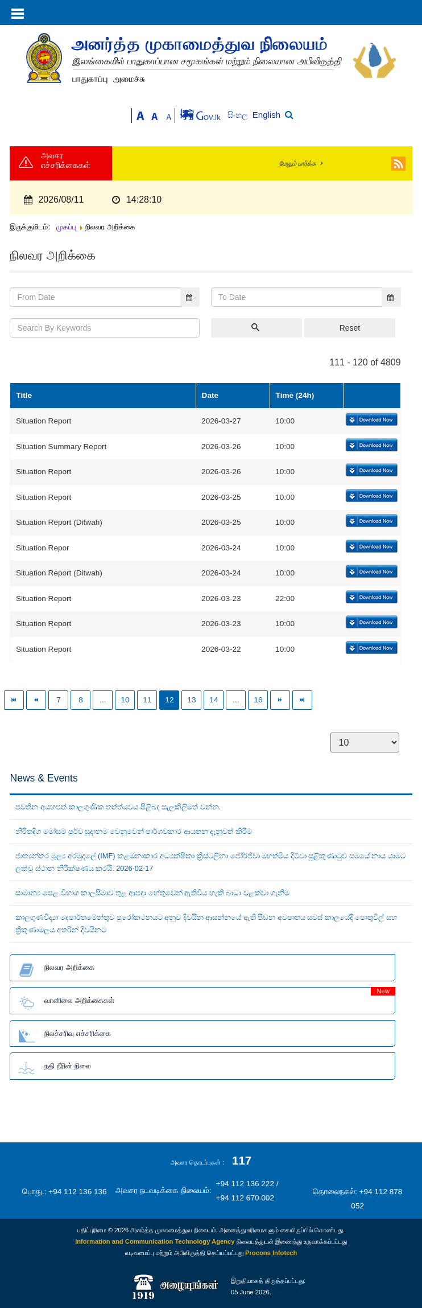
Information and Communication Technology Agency (154, 1241)
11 (147, 700)
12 (169, 700)
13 (191, 700)
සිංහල (238, 115)
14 (213, 700)
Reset (350, 327)
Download (371, 420)
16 (258, 700)
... (103, 700)
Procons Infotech (271, 1252)
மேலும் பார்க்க (297, 163)
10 (125, 700)
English (266, 115)
